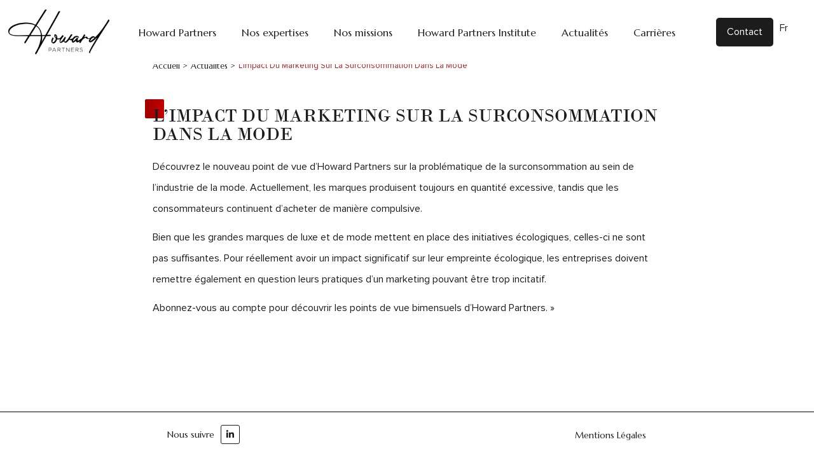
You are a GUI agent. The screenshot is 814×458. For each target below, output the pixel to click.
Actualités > (213, 65)
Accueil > (170, 65)
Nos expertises (275, 32)
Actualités (585, 32)
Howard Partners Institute (477, 32)
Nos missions (363, 32)
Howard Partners (177, 32)
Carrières (654, 32)
